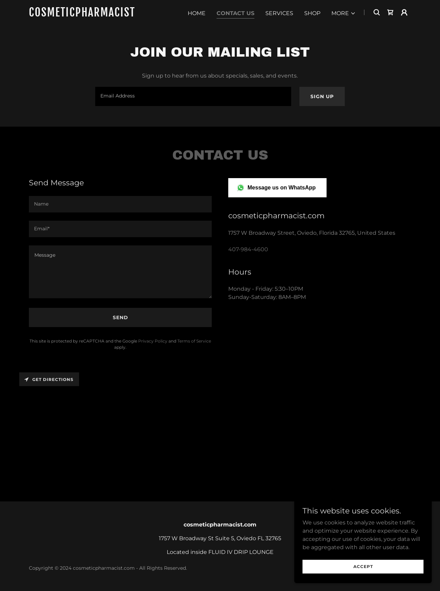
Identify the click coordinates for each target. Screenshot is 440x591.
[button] (343, 13)
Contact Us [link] (235, 13)
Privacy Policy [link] (152, 341)
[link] (96, 14)
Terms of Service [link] (194, 341)
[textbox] (193, 96)
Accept (363, 566)
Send (120, 317)
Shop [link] (312, 13)
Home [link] (197, 13)
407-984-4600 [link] (248, 249)
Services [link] (279, 13)
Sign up (322, 96)
